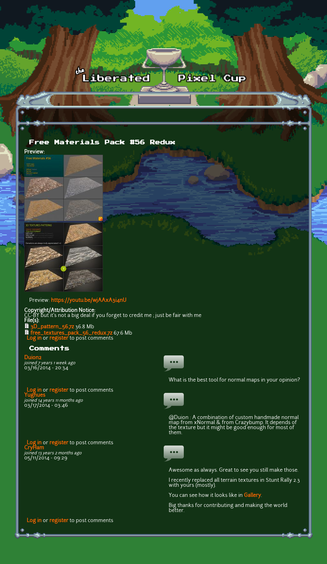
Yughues (34, 395)
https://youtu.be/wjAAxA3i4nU (88, 300)
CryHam (34, 448)
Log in (34, 338)
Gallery (252, 495)
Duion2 (33, 357)
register (58, 338)
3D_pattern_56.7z (52, 327)
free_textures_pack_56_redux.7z (71, 333)
